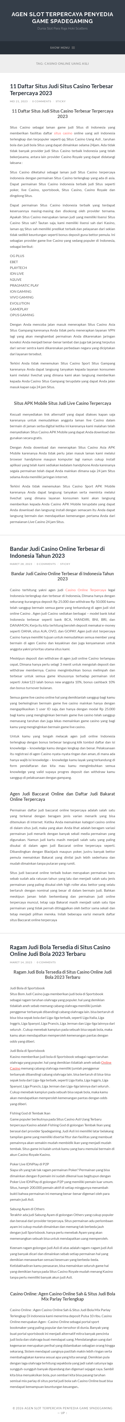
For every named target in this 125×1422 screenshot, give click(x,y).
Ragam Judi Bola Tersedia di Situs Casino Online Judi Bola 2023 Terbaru (60, 950)
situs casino (63, 133)
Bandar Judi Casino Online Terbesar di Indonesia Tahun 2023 (57, 552)
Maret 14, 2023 (21, 962)
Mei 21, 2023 (19, 101)
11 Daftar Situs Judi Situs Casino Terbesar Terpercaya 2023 (61, 89)
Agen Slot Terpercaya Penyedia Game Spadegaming (62, 17)
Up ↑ (64, 1413)
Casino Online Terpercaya (85, 590)
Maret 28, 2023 (21, 564)
